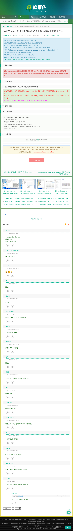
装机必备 (53, 17)
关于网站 (32, 529)
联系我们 (38, 529)
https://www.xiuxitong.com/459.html (43, 152)
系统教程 (43, 17)
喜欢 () (36, 160)
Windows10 (12, 17)
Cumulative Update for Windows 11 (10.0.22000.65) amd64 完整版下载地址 (27, 59)
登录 (65, 21)
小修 (15, 35)
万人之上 (20, 496)
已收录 (47, 35)
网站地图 (45, 529)
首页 (3, 17)
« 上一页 (5, 508)
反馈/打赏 (62, 17)
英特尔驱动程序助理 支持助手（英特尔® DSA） (18, 172)
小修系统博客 (52, 529)
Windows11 (23, 17)
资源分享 (34, 17)
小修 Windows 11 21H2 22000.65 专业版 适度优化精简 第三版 (33, 31)
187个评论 (56, 35)
